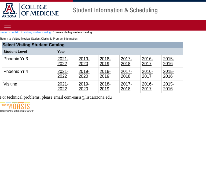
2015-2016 (168, 61)
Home (4, 32)
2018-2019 (105, 61)
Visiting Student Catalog (37, 32)
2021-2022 (62, 61)
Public (15, 32)
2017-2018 (126, 61)
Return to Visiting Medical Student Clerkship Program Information (39, 38)
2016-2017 (147, 61)
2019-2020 (84, 61)
